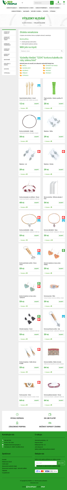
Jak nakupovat (39, 447)
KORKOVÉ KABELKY (12, 8)
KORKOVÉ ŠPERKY (17, 11)
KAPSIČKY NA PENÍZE (52, 65)
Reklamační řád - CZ (40, 445)
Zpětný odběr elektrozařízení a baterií (45, 449)
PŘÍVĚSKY (48, 73)
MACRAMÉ (26, 11)
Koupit (36, 103)
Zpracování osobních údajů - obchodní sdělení (14, 468)
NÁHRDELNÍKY (26, 68)
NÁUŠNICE (25, 70)
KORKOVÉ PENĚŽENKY (42, 8)
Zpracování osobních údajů (9, 466)
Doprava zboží (39, 442)
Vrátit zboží (5, 464)
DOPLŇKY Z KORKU (36, 11)
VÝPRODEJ (52, 11)
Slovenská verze (34, 483)
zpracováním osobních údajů (52, 466)
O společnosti (5, 473)
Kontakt (4, 459)
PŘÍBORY (24, 73)
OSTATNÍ (46, 11)
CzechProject (31, 487)
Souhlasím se (47, 466)
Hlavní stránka (27, 23)
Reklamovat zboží (7, 462)
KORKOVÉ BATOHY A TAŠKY (26, 8)
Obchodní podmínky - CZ (41, 440)
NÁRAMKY (48, 68)
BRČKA (24, 65)
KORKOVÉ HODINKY (54, 8)
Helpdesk (4, 470)
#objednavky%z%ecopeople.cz (12, 445)
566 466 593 (7, 440)
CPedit (43, 487)
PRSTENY (48, 70)
